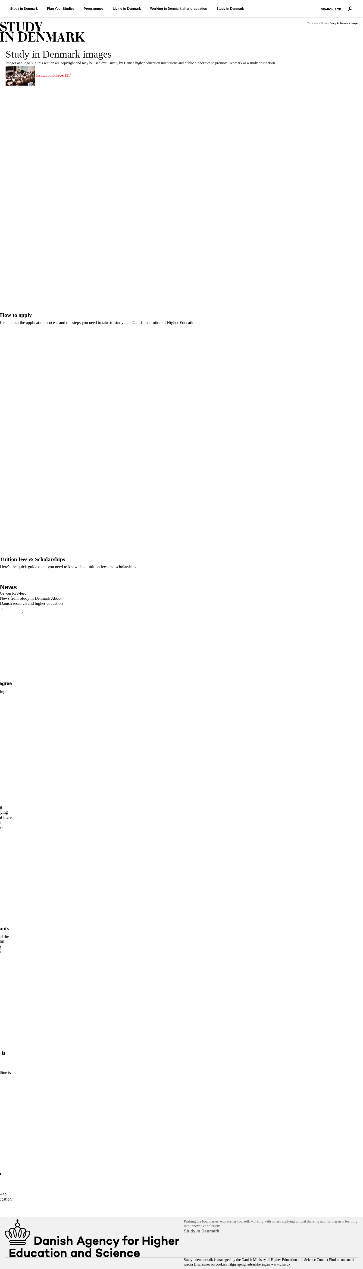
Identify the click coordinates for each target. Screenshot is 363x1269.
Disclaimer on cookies (210, 1264)
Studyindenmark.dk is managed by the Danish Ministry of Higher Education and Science (250, 1260)
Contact (322, 1260)
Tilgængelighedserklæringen (249, 1264)
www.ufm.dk (280, 1264)
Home (324, 23)
